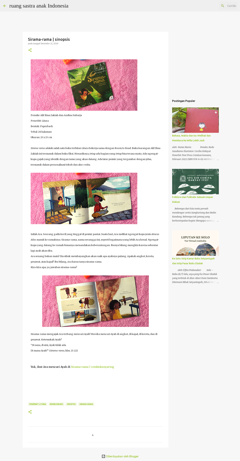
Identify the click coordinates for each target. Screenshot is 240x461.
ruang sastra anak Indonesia (38, 6)
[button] (30, 50)
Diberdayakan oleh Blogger (120, 456)
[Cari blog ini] (219, 6)
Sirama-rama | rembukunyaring (92, 366)
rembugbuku (56, 404)
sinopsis (71, 404)
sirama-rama (86, 404)
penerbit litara (37, 404)
